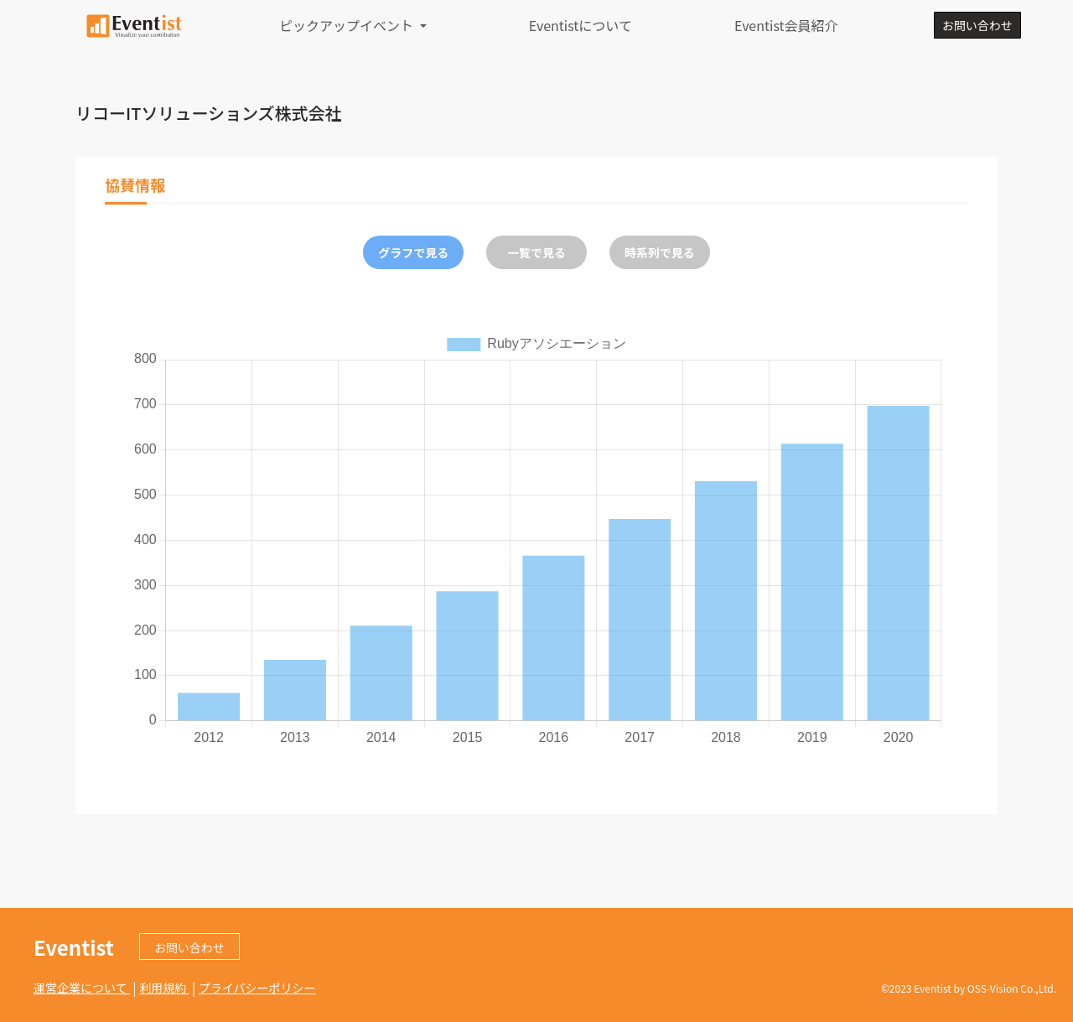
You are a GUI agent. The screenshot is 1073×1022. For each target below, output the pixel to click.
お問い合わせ (977, 25)
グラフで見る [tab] (413, 252)
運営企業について (82, 987)
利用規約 (164, 987)
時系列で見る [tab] (660, 252)
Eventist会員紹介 (786, 25)
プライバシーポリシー (257, 987)
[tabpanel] (536, 539)
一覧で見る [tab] (536, 252)
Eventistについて (580, 25)
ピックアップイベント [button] (348, 25)
